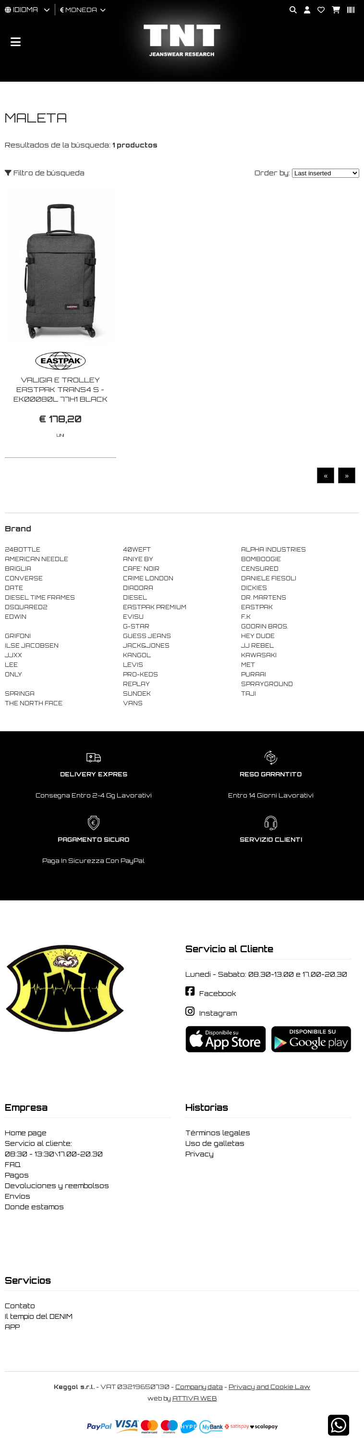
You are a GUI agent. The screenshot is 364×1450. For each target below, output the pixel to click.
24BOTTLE (22, 549)
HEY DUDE (258, 636)
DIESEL (135, 597)
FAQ (13, 1164)
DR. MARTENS (263, 597)
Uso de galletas (214, 1143)
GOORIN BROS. (264, 626)
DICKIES (254, 588)
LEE (11, 665)
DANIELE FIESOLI (268, 578)
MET (248, 665)
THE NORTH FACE (33, 703)
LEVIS (133, 665)
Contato (20, 1306)
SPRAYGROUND (267, 684)
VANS (133, 703)
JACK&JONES (146, 645)
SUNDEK (137, 693)
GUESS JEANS (147, 636)
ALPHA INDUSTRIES (273, 549)
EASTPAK (257, 607)
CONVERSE (24, 578)
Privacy (199, 1154)
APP (12, 1327)
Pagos (17, 1175)
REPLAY (136, 684)
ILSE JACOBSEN (32, 645)
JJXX (13, 655)
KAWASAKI (259, 655)
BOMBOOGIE (261, 559)
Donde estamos (34, 1207)
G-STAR (136, 626)
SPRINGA (20, 693)
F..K (246, 617)
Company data (199, 1386)
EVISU (133, 617)
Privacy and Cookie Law (269, 1386)
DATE (14, 588)
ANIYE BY (138, 559)
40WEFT (137, 549)
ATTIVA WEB (194, 1398)
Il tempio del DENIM (39, 1316)
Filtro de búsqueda (45, 173)
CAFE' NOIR (141, 568)
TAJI (248, 693)
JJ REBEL (257, 645)
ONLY (13, 674)
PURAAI (253, 674)
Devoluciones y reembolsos (57, 1186)
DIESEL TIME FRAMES (40, 597)
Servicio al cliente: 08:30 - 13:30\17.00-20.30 (54, 1149)
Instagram (218, 1013)
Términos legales (217, 1133)
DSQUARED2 (26, 607)
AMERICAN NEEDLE (36, 559)
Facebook (217, 993)
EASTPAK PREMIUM (154, 607)
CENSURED (260, 568)
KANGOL (137, 655)
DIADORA (138, 588)
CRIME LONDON (148, 578)
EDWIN (15, 617)
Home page (26, 1133)
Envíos (17, 1196)
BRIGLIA (18, 568)
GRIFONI (18, 636)
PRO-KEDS (140, 674)
